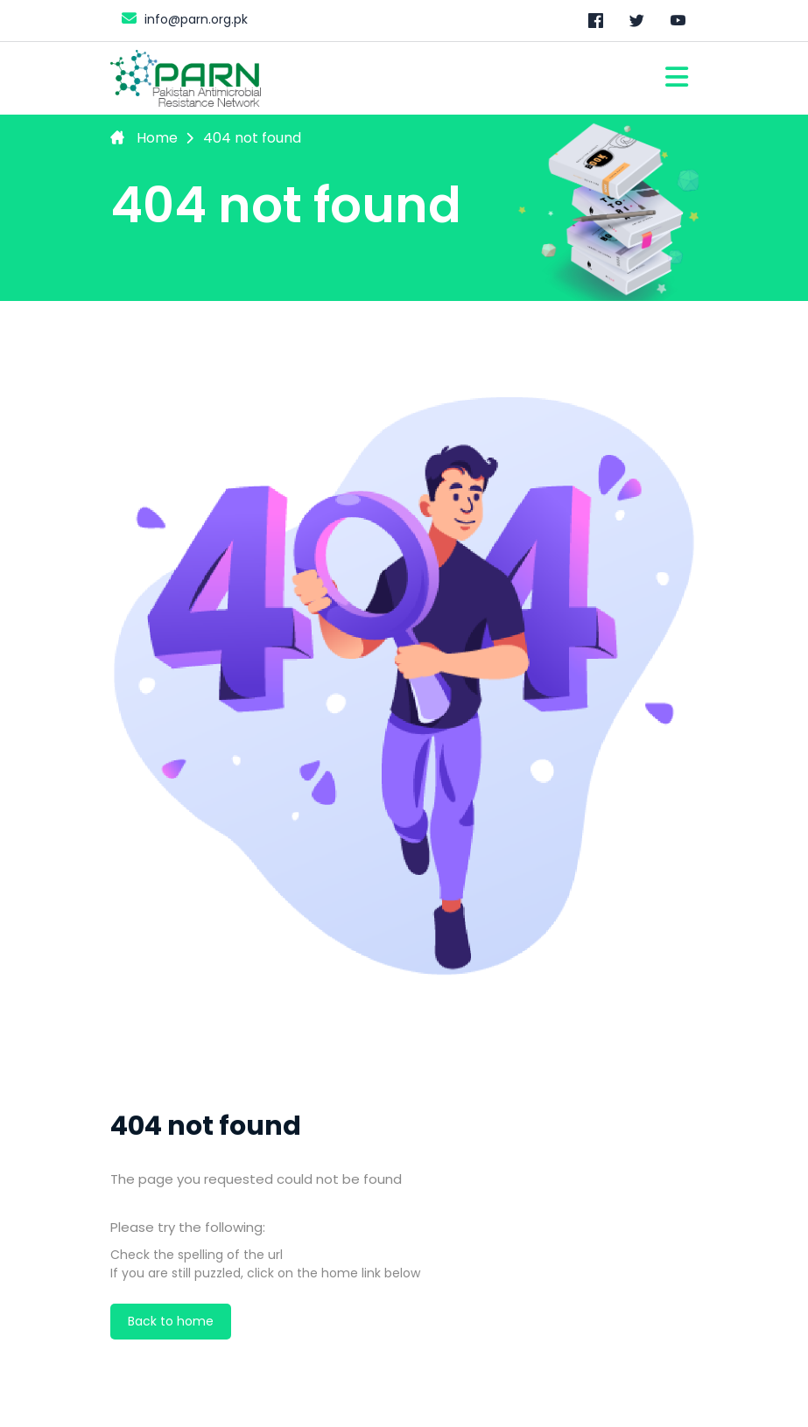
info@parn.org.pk (182, 18)
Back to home (171, 1321)
